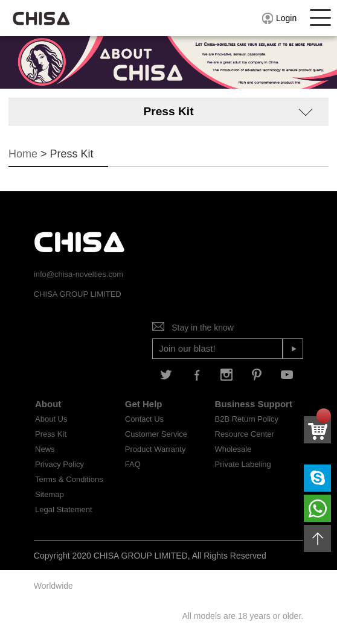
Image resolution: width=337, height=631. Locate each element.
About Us (51, 418)
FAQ (133, 464)
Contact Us (144, 418)
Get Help (143, 404)
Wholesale (233, 449)
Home (22, 154)
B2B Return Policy (247, 418)
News (45, 449)
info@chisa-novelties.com (78, 274)
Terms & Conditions (69, 479)
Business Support (253, 404)
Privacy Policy (59, 464)
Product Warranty (155, 449)
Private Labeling (243, 464)
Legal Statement (63, 509)
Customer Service (156, 434)
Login (279, 18)
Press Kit (50, 434)
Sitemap (49, 494)
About (48, 404)
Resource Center (244, 434)
